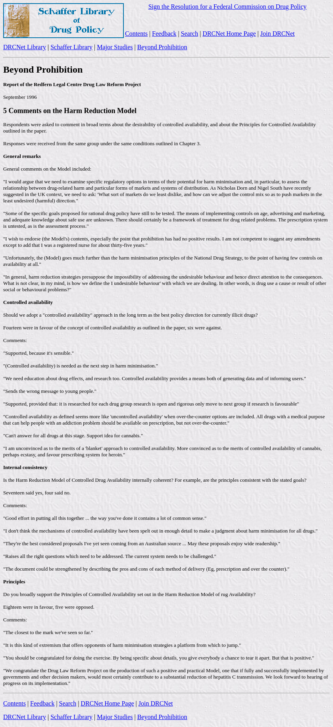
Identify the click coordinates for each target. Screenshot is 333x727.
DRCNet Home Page (229, 33)
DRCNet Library (24, 47)
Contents (136, 33)
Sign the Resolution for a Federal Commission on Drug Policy (227, 6)
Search (189, 33)
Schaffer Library (71, 47)
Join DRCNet (277, 33)
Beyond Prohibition (162, 47)
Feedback (164, 33)
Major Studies (115, 47)
